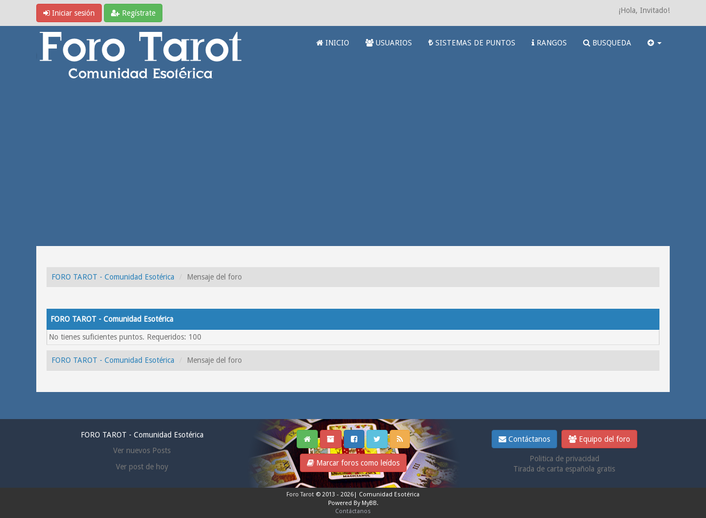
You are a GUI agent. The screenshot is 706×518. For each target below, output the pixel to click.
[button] (654, 42)
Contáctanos (524, 439)
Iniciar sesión (69, 13)
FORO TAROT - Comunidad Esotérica (112, 277)
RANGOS (549, 42)
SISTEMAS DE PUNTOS (471, 42)
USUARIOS (388, 42)
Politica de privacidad (564, 458)
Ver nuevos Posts (142, 450)
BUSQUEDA (607, 42)
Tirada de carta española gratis (564, 468)
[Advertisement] (353, 165)
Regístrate (133, 13)
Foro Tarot (300, 494)
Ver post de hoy (142, 466)
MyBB (369, 503)
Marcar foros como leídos (353, 463)
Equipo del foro (599, 439)
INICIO (332, 42)
